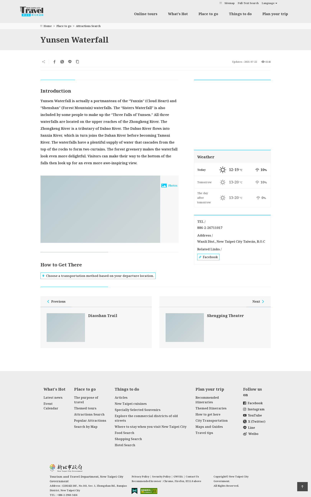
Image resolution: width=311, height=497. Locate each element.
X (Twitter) (254, 421)
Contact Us (192, 476)
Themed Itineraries (211, 408)
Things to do (240, 14)
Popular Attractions (90, 420)
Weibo (250, 434)
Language (268, 3)
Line (249, 428)
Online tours (145, 14)
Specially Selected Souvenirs (138, 410)
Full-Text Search (248, 3)
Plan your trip (275, 14)
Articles (121, 397)
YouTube (252, 415)
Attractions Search (88, 26)
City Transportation (212, 420)
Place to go (208, 14)
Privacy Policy (140, 476)
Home (48, 26)
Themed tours (85, 408)
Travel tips (204, 433)
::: (220, 3)
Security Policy (161, 476)
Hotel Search (125, 445)
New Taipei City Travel (35, 11)
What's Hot (178, 14)
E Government (134, 491)
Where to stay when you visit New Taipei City (150, 427)
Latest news (53, 397)
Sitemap (229, 3)
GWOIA (178, 476)
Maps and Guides (209, 427)
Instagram (254, 409)
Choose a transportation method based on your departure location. (98, 276)
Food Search (124, 433)
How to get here (208, 414)
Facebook (208, 257)
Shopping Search (128, 439)
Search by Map (85, 427)
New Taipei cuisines (131, 404)
